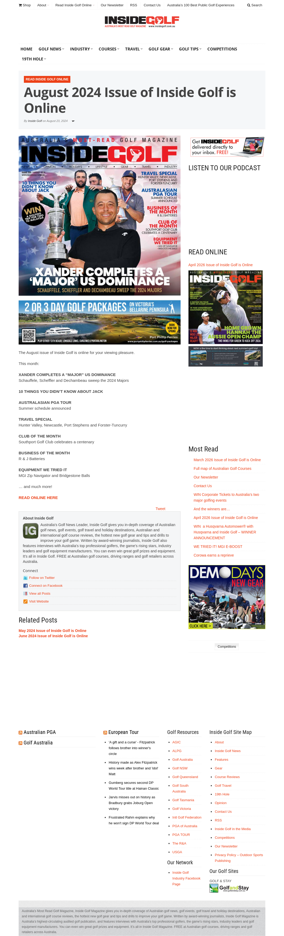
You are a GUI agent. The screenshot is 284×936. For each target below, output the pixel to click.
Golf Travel (223, 786)
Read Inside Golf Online (73, 5)
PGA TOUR (181, 835)
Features (221, 760)
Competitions (222, 49)
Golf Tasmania (183, 800)
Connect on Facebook (45, 586)
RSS (133, 5)
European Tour (123, 732)
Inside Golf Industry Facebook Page (186, 878)
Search (254, 5)
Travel (132, 49)
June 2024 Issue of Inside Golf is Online (53, 636)
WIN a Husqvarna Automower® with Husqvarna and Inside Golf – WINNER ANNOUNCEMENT (225, 532)
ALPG (177, 751)
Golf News (50, 49)
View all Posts (39, 593)
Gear (218, 768)
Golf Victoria (181, 809)
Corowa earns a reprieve (214, 555)
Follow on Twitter (42, 578)
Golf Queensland (185, 777)
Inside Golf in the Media (233, 829)
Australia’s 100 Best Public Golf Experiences (200, 5)
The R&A (179, 843)
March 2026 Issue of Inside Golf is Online (227, 460)
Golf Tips (188, 49)
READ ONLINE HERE (38, 497)
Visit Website (39, 601)
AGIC (176, 742)
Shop (25, 5)
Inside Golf (35, 120)
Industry (80, 49)
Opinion (221, 803)
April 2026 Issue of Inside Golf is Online (220, 265)
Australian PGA (40, 732)
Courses (107, 49)
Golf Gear (159, 49)
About (41, 5)
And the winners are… (212, 509)
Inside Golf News (227, 751)
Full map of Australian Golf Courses (222, 468)
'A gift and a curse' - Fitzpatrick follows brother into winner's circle (132, 748)
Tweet (160, 509)
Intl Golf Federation (187, 817)
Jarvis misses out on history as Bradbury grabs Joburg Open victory (132, 803)
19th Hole (32, 58)
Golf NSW (180, 768)
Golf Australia (38, 742)
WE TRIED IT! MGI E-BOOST (218, 546)
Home (26, 49)
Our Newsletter (112, 5)
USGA (177, 852)
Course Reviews (227, 777)
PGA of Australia (184, 826)
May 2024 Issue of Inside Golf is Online (52, 631)
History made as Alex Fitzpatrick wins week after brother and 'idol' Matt (133, 768)
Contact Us (152, 5)
